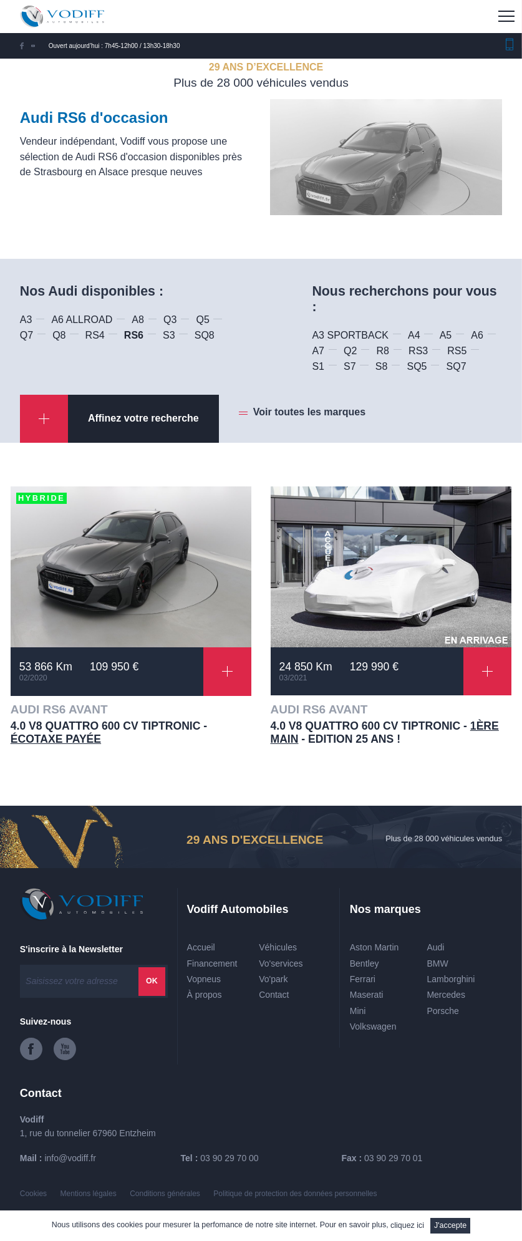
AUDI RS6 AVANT (59, 709)
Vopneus (204, 979)
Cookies (33, 1193)
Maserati (367, 995)
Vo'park (273, 979)
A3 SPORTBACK (350, 335)
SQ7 (456, 366)
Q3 (169, 319)
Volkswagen (373, 1026)
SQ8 (205, 335)
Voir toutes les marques (309, 412)
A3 (26, 319)
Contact (274, 995)
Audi (435, 947)
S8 (381, 366)
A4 (414, 335)
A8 (138, 319)
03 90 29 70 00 (229, 1158)
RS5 (456, 350)
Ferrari (362, 979)
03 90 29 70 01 (393, 1158)
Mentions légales (88, 1193)
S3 (169, 335)
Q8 (58, 335)
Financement (212, 963)
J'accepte (450, 1225)
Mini (358, 1011)
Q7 (26, 335)
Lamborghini (451, 979)
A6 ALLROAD (81, 319)
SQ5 (417, 366)
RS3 (418, 350)
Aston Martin (374, 947)
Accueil (201, 947)
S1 (318, 366)
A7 (318, 350)
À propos (204, 995)
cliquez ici (407, 1225)
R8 (383, 350)
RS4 (95, 335)
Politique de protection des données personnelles (295, 1193)
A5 (446, 335)
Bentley (364, 963)
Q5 (202, 319)
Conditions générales (165, 1193)
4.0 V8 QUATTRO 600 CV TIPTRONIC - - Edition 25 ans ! (385, 732)
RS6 (133, 335)
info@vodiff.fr (69, 1158)
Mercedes (446, 995)
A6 (477, 335)
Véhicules (278, 947)
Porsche (442, 1011)
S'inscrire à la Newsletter (71, 949)
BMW (437, 963)
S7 (350, 366)
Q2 (350, 350)
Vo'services (280, 963)
